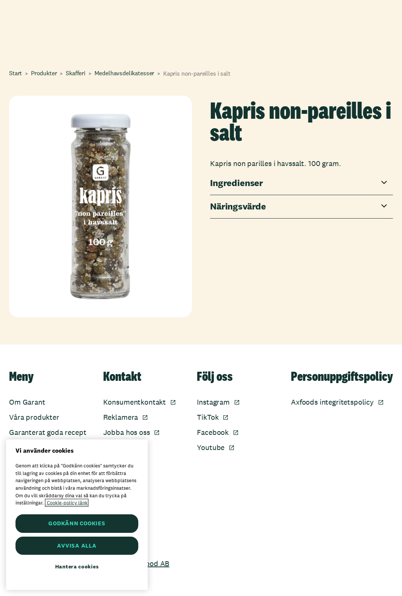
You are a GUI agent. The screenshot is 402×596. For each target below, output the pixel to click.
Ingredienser (236, 183)
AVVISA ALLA (76, 545)
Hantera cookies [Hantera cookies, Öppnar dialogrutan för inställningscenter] (77, 566)
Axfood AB (152, 563)
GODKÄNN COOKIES (76, 523)
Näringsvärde (238, 206)
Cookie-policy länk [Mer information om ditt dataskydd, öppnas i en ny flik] (67, 503)
